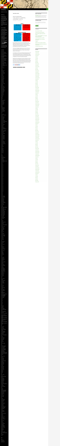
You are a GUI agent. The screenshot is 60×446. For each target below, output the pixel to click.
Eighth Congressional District (4, 207)
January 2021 (37, 72)
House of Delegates (19, 67)
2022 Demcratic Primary (3, 59)
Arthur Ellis (15, 67)
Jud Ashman (2, 267)
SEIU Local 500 (2, 374)
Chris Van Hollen (3, 124)
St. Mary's (2, 388)
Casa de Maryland (3, 110)
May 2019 (36, 97)
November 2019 (37, 90)
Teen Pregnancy (2, 400)
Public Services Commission (4, 353)
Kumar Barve (2, 274)
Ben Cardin (2, 92)
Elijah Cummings (3, 214)
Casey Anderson (3, 111)
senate (2, 375)
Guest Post (2, 238)
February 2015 (37, 165)
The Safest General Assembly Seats (19, 18)
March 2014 (36, 180)
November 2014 (37, 169)
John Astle (2, 263)
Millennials (2, 307)
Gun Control (2, 239)
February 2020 (37, 87)
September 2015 (37, 155)
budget (2, 106)
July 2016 (36, 141)
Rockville (2, 365)
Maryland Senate (3, 296)
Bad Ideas (2, 84)
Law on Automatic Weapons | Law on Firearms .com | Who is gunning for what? (4, 46)
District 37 (2, 182)
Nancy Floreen (2, 326)
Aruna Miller (2, 81)
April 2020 (36, 84)
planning (2, 340)
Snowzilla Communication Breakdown (39, 32)
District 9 (2, 195)
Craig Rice (2, 145)
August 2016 (36, 140)
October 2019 (37, 91)
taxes (1, 397)
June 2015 (36, 159)
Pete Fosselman (2, 337)
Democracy (2, 156)
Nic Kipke (2, 330)
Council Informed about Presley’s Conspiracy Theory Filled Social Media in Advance (4, 18)
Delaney (2, 155)
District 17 (2, 170)
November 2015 (37, 152)
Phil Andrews (2, 339)
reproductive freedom (3, 360)
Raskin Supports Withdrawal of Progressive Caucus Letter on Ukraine (4, 25)
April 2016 (36, 145)
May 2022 (36, 59)
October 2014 (37, 170)
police (1, 342)
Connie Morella (2, 131)
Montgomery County (3, 314)
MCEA (1, 299)
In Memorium (2, 254)
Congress (2, 129)
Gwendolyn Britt (3, 241)
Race (1, 355)
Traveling (36, 41)
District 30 (2, 178)
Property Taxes (2, 350)
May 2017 (36, 127)
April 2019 (36, 98)
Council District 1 (3, 136)
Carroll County (2, 109)
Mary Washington (3, 290)
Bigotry (2, 97)
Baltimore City (2, 86)
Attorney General (3, 83)
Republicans (2, 361)
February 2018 (37, 115)
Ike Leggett (2, 252)
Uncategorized (2, 410)
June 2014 (36, 176)
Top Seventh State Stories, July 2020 (39, 37)
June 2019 (36, 95)
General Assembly (19, 16)
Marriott (2, 288)
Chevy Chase (2, 119)
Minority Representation (3, 309)
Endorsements (2, 215)
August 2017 (36, 123)
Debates (2, 154)
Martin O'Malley (2, 289)
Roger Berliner (2, 366)
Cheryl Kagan (2, 118)
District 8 (2, 194)
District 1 (2, 163)
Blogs (1, 99)
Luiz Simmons (2, 281)
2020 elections (2, 57)
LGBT (1, 277)
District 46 (2, 190)
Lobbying (2, 279)
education (2, 206)
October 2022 (37, 52)
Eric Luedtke (2, 218)
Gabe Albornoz (2, 229)
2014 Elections (2, 51)
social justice (2, 385)
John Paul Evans (2, 264)
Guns (1, 240)
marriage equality (3, 287)
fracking (2, 225)
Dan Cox (2, 147)
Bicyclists (2, 96)
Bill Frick (2, 98)
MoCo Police (2, 312)
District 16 (2, 169)
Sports (1, 387)
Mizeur (2, 310)
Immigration (2, 253)
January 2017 (37, 133)
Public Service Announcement (4, 352)
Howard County (2, 250)
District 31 (2, 179)
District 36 (2, 181)
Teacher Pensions (3, 399)
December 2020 (37, 73)
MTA (1, 325)
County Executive (3, 142)
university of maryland (3, 413)
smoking (2, 384)
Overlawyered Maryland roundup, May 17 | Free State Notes (4, 30)
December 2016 (37, 134)
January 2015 (37, 166)
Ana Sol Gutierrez (3, 72)
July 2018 (36, 108)
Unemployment (2, 411)
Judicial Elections (3, 268)
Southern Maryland (3, 386)
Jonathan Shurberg (3, 265)
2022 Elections (2, 61)
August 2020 (36, 79)
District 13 (2, 166)
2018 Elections (15, 16)
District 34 (2, 180)
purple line (2, 354)
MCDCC (2, 298)
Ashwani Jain (2, 82)
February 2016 (37, 148)
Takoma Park (2, 396)
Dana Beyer (2, 148)
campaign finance (3, 108)
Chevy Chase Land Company (4, 121)
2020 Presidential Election (4, 58)
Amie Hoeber (2, 71)
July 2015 (36, 158)
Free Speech (2, 227)
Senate (24, 67)
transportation (2, 408)
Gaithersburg (2, 231)
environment (2, 216)
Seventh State (3, 9)
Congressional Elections (3, 130)
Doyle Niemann (2, 201)
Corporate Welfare (3, 133)
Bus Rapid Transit (3, 107)
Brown (2, 105)
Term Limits (2, 401)
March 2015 (36, 163)
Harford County (2, 244)
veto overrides (2, 420)
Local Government (3, 280)
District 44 (2, 188)
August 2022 (36, 55)
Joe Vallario (2, 262)
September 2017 (37, 122)
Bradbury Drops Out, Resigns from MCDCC (40, 42)
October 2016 (37, 137)
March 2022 (36, 62)
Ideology (2, 251)
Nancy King (2, 327)
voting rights (2, 424)
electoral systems (3, 213)
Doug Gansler (2, 200)
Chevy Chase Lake (3, 120)
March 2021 (36, 69)
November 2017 (37, 119)
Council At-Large (3, 135)
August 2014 (36, 173)
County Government (3, 143)
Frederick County (3, 226)
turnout (2, 409)
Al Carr (2, 68)
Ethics (1, 219)
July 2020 (36, 80)
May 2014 (36, 177)
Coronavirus (2, 132)
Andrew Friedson (3, 73)
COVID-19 (2, 144)
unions (2, 412)
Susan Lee (2, 394)
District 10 (2, 164)
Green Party (2, 237)
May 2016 (36, 144)
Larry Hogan (2, 275)
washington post (2, 425)
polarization (2, 341)
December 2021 (37, 66)
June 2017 (36, 126)
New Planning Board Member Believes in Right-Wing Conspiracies (4, 21)
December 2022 (37, 51)
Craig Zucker (2, 146)
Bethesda (2, 95)
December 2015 (37, 151)
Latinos (2, 276)
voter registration (3, 423)
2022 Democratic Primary (3, 60)
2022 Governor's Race (3, 62)
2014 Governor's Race (3, 52)
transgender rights (3, 407)
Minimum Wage (2, 308)
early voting (2, 203)
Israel (1, 256)
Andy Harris (2, 74)
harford (2, 243)
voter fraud (2, 422)
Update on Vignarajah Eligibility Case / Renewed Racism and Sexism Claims (41, 36)
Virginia (2, 421)
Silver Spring (2, 382)
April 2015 (36, 162)
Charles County (2, 117)
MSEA (1, 324)
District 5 (2, 192)
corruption (2, 134)
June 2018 (36, 109)
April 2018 (36, 112)
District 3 (2, 177)
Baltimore (2, 85)
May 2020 (36, 83)
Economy (2, 205)
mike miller (2, 306)
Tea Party (2, 398)
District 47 (2, 191)
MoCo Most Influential (3, 311)
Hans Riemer (2, 242)
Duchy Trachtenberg (3, 202)
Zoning (2, 435)
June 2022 (36, 58)
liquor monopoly (3, 278)
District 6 (2, 193)
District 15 (2, 168)
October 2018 (37, 105)
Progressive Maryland (3, 348)
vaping (1, 419)
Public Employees (3, 351)
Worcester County (3, 431)
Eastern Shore (2, 204)
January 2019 (37, 102)
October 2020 (37, 76)
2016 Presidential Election (4, 53)
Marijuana (2, 286)
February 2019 (37, 101)
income (2, 255)
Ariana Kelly (2, 80)
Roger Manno (2, 367)
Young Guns (2, 434)
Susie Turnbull (2, 395)
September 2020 (37, 77)
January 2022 (37, 65)
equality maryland (3, 217)
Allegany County (2, 70)
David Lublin (20, 20)
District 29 (2, 176)
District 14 (2, 167)
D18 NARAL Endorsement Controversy (3, 44)
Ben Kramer (2, 94)
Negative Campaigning (3, 329)
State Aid (2, 389)
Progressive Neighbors (3, 349)
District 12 (2, 165)
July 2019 (36, 94)
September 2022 (37, 54)
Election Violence (3, 212)
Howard (2, 249)
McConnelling (2, 297)
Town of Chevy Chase (3, 406)
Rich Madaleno (2, 362)
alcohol (2, 69)
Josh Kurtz (2, 266)
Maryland (2, 291)
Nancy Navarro (2, 328)
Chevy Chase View (3, 122)
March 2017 (36, 130)
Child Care (2, 123)
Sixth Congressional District (4, 383)
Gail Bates (2, 230)
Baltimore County (3, 87)
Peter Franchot (2, 338)
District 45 (2, 189)
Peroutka (2, 336)
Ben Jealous (2, 93)
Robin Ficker (2, 364)
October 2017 (37, 120)
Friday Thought (2, 228)
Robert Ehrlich (2, 363)
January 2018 (37, 116)
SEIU (1, 373)
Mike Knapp (2, 305)
